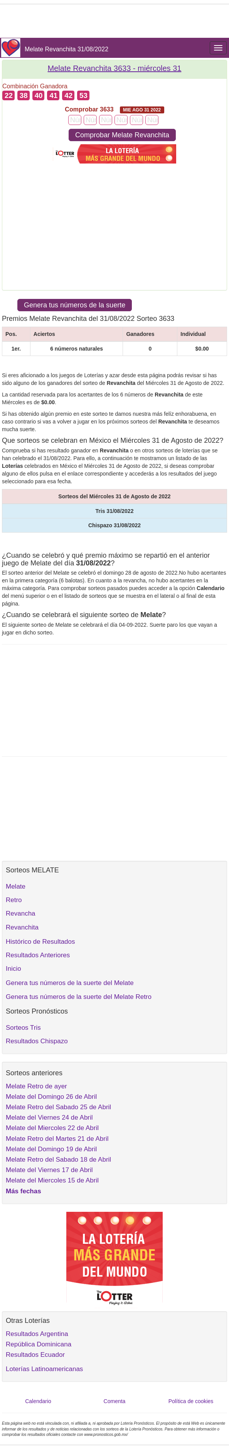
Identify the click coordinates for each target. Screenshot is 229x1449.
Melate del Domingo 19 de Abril (51, 1149)
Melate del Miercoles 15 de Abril (52, 1180)
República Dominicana (38, 1344)
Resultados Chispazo (37, 1041)
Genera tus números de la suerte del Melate (70, 983)
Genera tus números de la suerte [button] (74, 305)
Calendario (38, 1401)
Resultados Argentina (37, 1334)
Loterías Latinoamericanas (44, 1369)
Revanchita (22, 927)
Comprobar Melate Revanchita (122, 135)
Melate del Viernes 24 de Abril (49, 1117)
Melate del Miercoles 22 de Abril (52, 1128)
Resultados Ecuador (35, 1354)
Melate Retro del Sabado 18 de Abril (58, 1159)
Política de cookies (191, 1401)
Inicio (13, 968)
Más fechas (23, 1191)
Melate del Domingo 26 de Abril (51, 1096)
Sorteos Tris (23, 1027)
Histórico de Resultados (40, 941)
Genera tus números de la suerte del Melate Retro (79, 996)
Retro (14, 900)
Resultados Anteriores (38, 955)
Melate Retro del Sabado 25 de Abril (58, 1107)
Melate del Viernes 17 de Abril (49, 1170)
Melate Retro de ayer (36, 1086)
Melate (15, 886)
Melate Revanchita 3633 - (115, 68)
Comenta (115, 1401)
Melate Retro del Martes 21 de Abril (57, 1138)
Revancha (20, 913)
